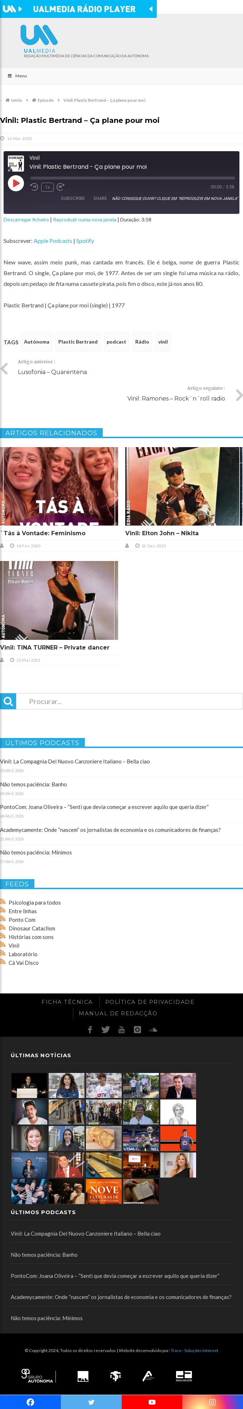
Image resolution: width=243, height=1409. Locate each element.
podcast (116, 342)
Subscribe (73, 198)
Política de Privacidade (150, 1001)
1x (47, 187)
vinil (163, 342)
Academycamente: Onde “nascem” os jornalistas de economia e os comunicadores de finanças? (110, 829)
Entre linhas (23, 911)
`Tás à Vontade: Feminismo (43, 533)
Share (100, 198)
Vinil (14, 945)
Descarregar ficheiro (26, 219)
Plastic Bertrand (78, 342)
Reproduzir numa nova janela (84, 219)
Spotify (85, 240)
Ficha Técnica (67, 1001)
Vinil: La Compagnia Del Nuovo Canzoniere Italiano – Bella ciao (75, 761)
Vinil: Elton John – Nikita (162, 533)
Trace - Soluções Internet (194, 1350)
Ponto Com (22, 919)
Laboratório (23, 954)
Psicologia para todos (35, 902)
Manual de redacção (118, 1013)
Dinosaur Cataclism (32, 928)
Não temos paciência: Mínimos (36, 852)
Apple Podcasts (53, 240)
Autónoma (36, 342)
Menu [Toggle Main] (17, 75)
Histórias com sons (31, 937)
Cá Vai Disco (24, 962)
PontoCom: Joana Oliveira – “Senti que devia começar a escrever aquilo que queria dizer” (104, 807)
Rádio (142, 342)
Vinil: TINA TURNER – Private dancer (55, 647)
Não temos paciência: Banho (33, 784)
